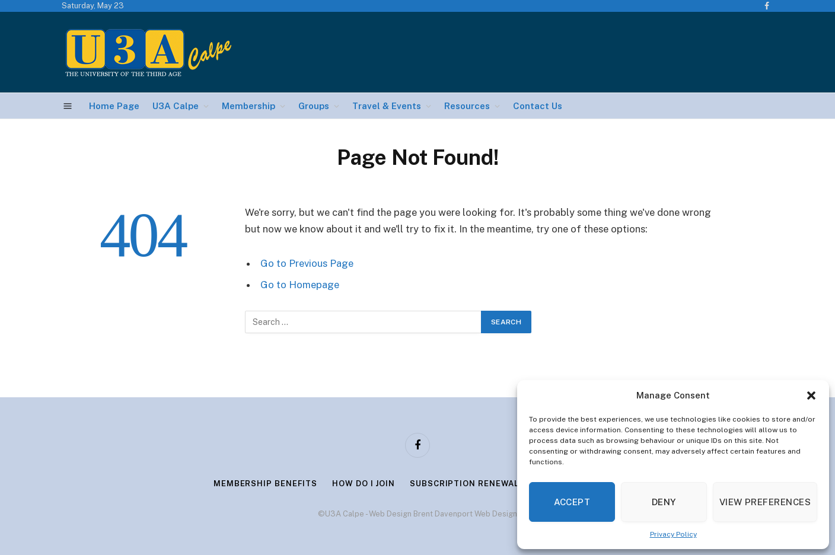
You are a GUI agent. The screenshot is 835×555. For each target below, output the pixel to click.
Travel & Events (386, 106)
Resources (467, 106)
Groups (313, 106)
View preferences (765, 502)
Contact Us (537, 106)
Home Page (114, 106)
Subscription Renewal (464, 483)
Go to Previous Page (306, 263)
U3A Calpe (175, 106)
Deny (664, 502)
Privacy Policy (673, 534)
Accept (572, 502)
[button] (811, 395)
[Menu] (68, 106)
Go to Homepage (299, 285)
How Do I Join (363, 483)
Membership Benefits (265, 483)
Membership (248, 106)
